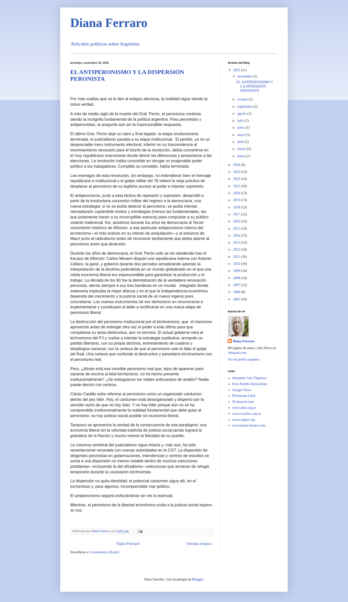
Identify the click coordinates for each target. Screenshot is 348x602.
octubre (242, 99)
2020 (237, 193)
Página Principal (127, 544)
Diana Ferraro (243, 341)
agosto (242, 113)
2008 (237, 278)
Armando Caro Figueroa (249, 378)
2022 (237, 179)
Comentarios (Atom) (104, 552)
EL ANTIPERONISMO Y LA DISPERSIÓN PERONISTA (254, 86)
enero (241, 156)
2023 (237, 172)
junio (241, 127)
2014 (237, 235)
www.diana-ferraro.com (249, 425)
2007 (237, 285)
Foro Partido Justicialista (249, 384)
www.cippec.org (243, 420)
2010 (237, 264)
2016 (237, 221)
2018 (237, 207)
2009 (237, 271)
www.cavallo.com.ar (246, 414)
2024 (237, 165)
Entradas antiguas (199, 544)
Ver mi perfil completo (244, 359)
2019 (237, 200)
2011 (237, 257)
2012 (237, 249)
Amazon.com (237, 353)
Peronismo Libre (244, 396)
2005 (237, 299)
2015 (237, 228)
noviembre (245, 76)
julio (240, 120)
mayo (241, 135)
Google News (242, 390)
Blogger (197, 579)
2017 (237, 214)
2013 (237, 242)
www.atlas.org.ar (244, 408)
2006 (237, 292)
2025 (237, 70)
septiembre (245, 106)
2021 (237, 186)
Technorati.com (243, 402)
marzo (242, 149)
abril (240, 142)
